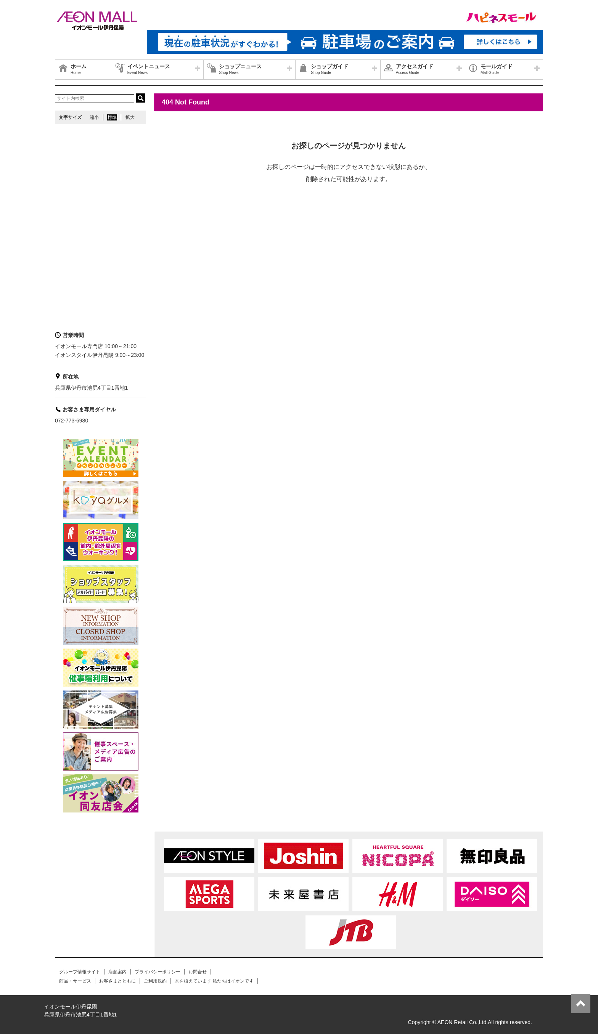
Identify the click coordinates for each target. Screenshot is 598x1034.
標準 (112, 117)
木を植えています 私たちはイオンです (214, 981)
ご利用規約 (155, 981)
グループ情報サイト (79, 972)
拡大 (130, 117)
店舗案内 (117, 972)
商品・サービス (75, 981)
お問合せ (197, 972)
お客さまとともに (117, 981)
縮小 (94, 117)
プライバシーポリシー (157, 972)
